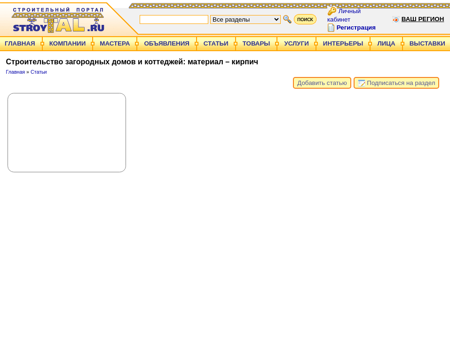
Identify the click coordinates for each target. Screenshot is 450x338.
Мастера (115, 43)
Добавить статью (322, 82)
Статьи (216, 43)
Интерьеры (343, 43)
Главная (20, 43)
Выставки (427, 43)
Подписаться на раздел (396, 83)
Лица (386, 43)
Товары (256, 43)
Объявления (166, 43)
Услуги (296, 43)
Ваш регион (423, 19)
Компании (67, 43)
